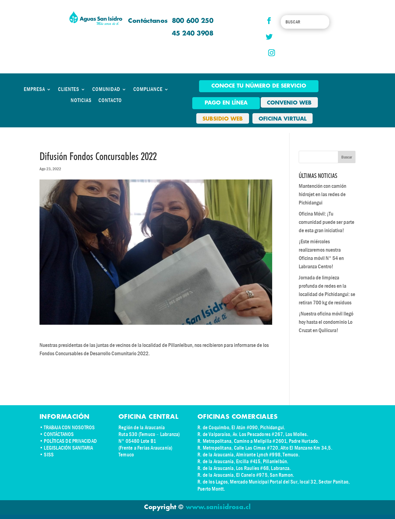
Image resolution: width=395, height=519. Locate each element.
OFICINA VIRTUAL (282, 119)
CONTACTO (110, 100)
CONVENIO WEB (289, 103)
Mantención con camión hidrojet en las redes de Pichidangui (322, 194)
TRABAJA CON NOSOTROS (69, 427)
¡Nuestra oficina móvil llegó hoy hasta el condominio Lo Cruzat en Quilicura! (326, 322)
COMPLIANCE (148, 89)
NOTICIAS (81, 100)
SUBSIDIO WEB (222, 119)
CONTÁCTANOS (59, 434)
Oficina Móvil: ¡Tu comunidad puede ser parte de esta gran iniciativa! (326, 222)
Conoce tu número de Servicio (258, 86)
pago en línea (226, 103)
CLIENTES (68, 89)
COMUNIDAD (106, 89)
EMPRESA (34, 89)
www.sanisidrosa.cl (218, 507)
